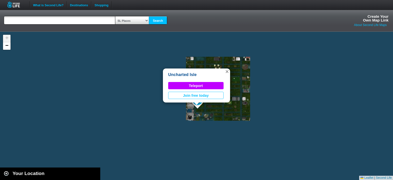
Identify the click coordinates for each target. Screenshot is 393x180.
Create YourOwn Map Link (375, 18)
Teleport (196, 86)
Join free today (196, 96)
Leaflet (366, 178)
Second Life (16, 4)
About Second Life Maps (370, 25)
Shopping (101, 5)
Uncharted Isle (182, 74)
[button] (227, 71)
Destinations (79, 5)
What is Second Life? (48, 5)
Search (158, 20)
